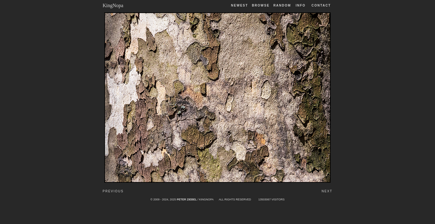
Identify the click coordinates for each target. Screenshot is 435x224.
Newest (239, 5)
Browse (261, 5)
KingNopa (113, 5)
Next (327, 191)
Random (282, 5)
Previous (113, 191)
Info (301, 5)
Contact (321, 5)
